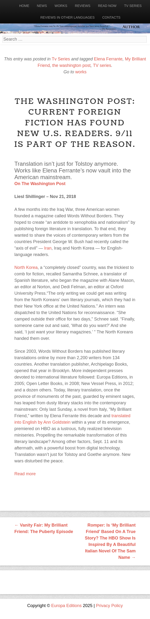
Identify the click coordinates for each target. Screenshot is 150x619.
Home (24, 6)
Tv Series (133, 6)
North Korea (26, 267)
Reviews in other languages (67, 17)
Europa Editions (66, 605)
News (42, 6)
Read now (107, 6)
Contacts (111, 17)
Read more (25, 473)
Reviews (83, 6)
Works (61, 6)
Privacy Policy (109, 605)
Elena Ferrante (108, 59)
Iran (48, 248)
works (81, 71)
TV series (102, 65)
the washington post (71, 65)
